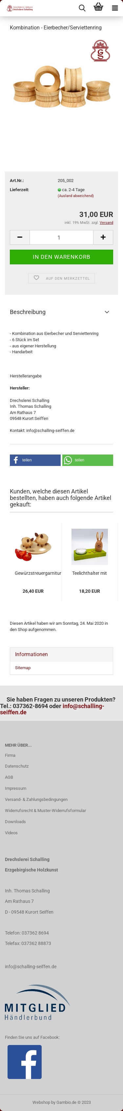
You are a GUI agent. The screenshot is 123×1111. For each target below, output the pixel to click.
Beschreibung (28, 311)
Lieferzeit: (19, 189)
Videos (11, 832)
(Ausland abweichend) (76, 196)
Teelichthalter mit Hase (89, 573)
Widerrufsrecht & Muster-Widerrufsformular (45, 810)
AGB (9, 777)
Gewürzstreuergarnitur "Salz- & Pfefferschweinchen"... (38, 573)
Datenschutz (17, 766)
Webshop (41, 1102)
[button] (35, 460)
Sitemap (23, 667)
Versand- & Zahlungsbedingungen (36, 799)
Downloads (15, 821)
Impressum (15, 788)
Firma (10, 755)
